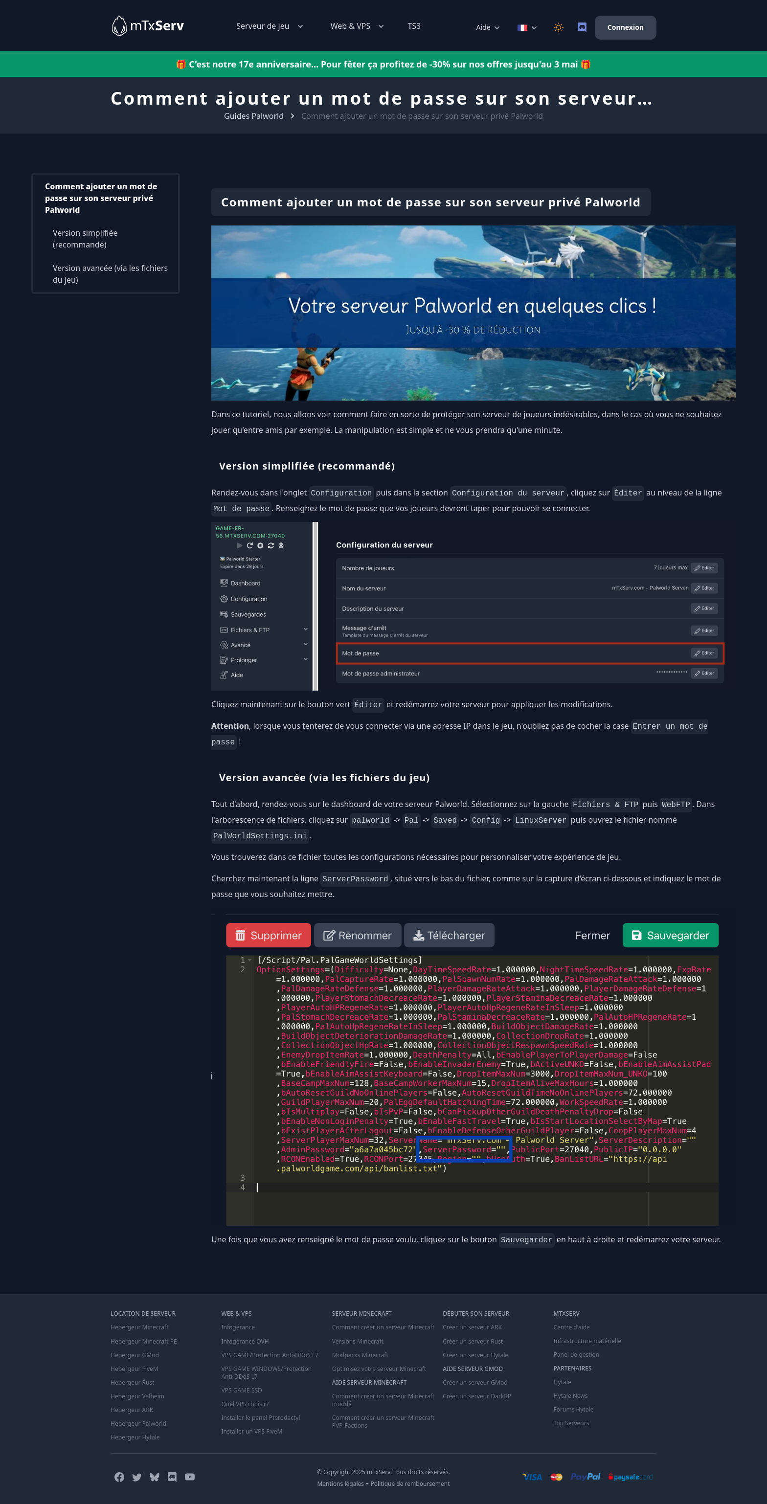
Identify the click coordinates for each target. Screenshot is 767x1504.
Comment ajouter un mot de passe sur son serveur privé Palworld (101, 198)
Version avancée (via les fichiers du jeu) (110, 274)
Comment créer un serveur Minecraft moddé (383, 1400)
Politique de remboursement (410, 1483)
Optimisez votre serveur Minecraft (379, 1368)
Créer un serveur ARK (472, 1327)
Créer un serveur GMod (475, 1382)
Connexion (626, 27)
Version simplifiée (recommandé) (85, 239)
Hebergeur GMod (135, 1355)
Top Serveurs (571, 1423)
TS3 (414, 26)
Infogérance (237, 1327)
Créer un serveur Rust (473, 1341)
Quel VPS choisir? (244, 1404)
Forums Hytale (574, 1410)
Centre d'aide (572, 1327)
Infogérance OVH (245, 1341)
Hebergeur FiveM (134, 1368)
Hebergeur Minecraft (139, 1327)
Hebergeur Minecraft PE (144, 1341)
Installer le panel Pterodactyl (260, 1417)
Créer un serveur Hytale (475, 1355)
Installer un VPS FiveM (251, 1431)
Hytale (562, 1382)
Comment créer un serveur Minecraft (383, 1327)
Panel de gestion (577, 1355)
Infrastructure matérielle (587, 1341)
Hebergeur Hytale (135, 1437)
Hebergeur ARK (132, 1410)
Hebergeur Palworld (138, 1423)
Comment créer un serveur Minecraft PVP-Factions (383, 1421)
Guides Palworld (254, 116)
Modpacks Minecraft (360, 1355)
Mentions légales (340, 1483)
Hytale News (571, 1396)
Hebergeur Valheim (137, 1396)
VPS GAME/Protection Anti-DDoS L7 (269, 1355)
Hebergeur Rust (132, 1382)
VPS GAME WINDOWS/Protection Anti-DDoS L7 (266, 1372)
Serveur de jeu (270, 26)
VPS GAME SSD (241, 1390)
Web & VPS (358, 26)
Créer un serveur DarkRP (477, 1396)
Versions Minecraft (358, 1341)
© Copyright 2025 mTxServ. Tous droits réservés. (383, 1471)
